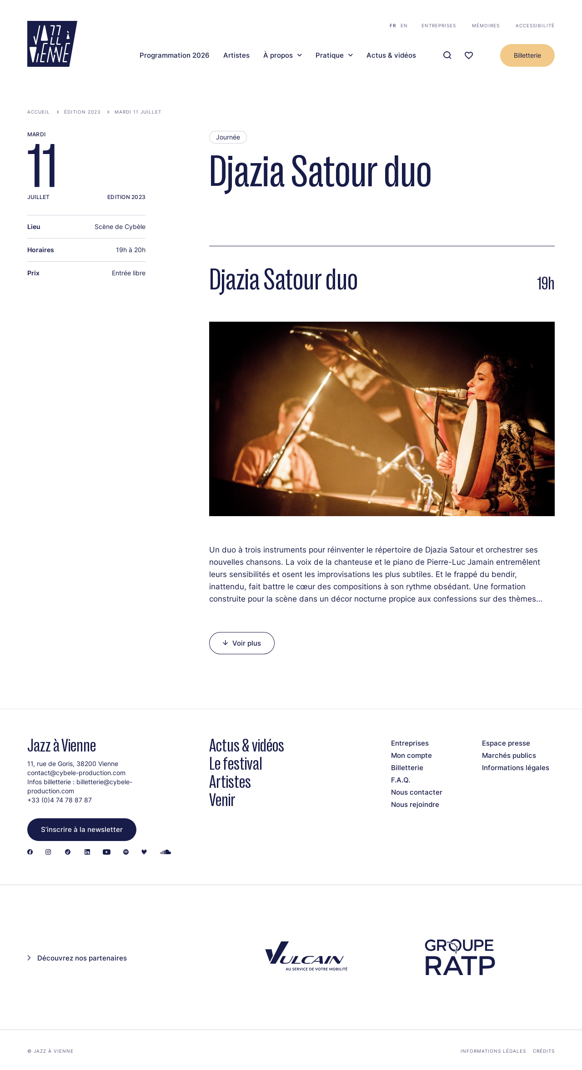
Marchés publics (509, 755)
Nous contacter (416, 792)
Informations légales (515, 767)
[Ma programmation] (469, 56)
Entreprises (438, 25)
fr (393, 25)
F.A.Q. (400, 780)
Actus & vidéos (391, 55)
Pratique (330, 55)
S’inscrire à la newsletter (82, 829)
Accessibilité (535, 25)
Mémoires (486, 25)
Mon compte (411, 755)
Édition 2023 (82, 112)
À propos (278, 55)
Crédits (544, 1051)
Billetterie (527, 55)
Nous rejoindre (415, 804)
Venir (222, 800)
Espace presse (506, 743)
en (404, 25)
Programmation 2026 (175, 55)
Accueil (38, 112)
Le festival (235, 763)
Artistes (236, 55)
